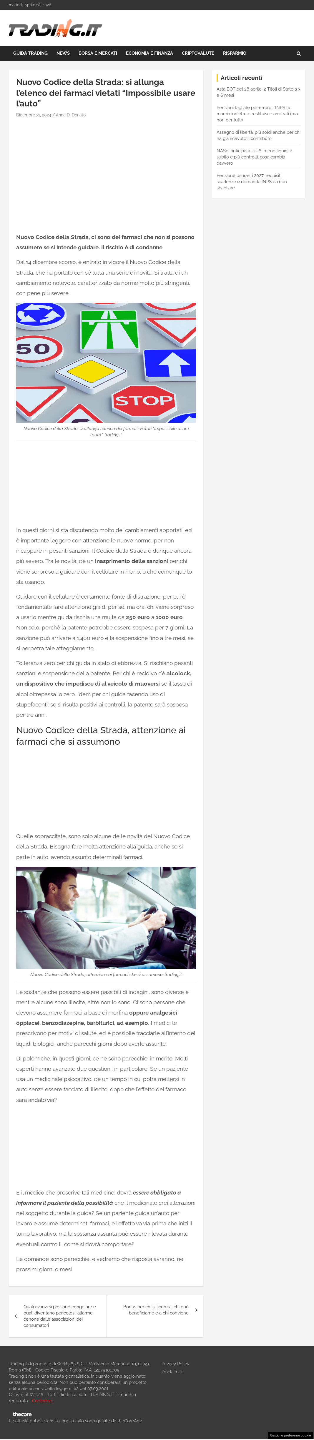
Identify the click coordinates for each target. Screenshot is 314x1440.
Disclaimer (172, 1371)
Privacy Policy (175, 1364)
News (63, 53)
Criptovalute (198, 53)
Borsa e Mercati (98, 53)
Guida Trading (30, 53)
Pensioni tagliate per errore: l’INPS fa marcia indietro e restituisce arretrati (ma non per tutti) (257, 114)
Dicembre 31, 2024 (33, 115)
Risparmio (234, 53)
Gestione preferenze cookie (290, 1435)
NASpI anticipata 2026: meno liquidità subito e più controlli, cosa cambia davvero (254, 157)
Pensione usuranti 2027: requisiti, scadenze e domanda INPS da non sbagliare (252, 182)
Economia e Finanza (149, 53)
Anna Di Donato (71, 115)
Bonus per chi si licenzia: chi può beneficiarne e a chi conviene (156, 1310)
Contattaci (42, 1401)
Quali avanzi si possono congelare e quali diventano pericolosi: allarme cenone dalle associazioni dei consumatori (60, 1316)
